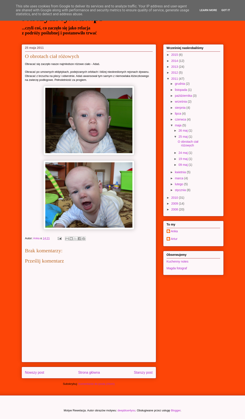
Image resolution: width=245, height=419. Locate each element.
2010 (175, 197)
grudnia (180, 83)
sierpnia (180, 107)
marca (179, 178)
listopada (181, 90)
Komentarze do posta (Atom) (96, 383)
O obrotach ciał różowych (188, 143)
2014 (175, 61)
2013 (175, 66)
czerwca (181, 119)
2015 (175, 54)
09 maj (184, 164)
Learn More (208, 10)
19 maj (184, 159)
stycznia (181, 190)
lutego (179, 184)
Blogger (176, 410)
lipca (178, 113)
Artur (174, 239)
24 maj (184, 152)
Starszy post (143, 372)
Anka (174, 231)
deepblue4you (126, 410)
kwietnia (181, 172)
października (184, 95)
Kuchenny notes (177, 261)
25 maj (184, 136)
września (181, 101)
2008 (175, 209)
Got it (225, 10)
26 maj (184, 130)
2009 (175, 203)
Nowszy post (34, 372)
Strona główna (89, 372)
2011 (175, 78)
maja (178, 125)
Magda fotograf (177, 268)
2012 (175, 72)
